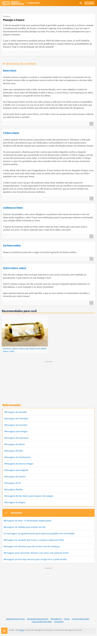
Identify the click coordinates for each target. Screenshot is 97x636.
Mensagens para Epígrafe (16, 469)
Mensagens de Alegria (14, 502)
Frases (66, 618)
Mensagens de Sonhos (15, 476)
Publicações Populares (42, 621)
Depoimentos (56, 618)
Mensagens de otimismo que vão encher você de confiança (32, 545)
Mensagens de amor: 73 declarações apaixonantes (28, 520)
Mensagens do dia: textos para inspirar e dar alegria (28, 495)
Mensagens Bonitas (13, 489)
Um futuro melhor (12, 245)
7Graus (21, 630)
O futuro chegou (11, 132)
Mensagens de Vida (13, 450)
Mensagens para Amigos (16, 431)
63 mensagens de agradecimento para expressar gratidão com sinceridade (39, 532)
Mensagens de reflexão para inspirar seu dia (24, 526)
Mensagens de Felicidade (16, 418)
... (91, 123)
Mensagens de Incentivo (15, 424)
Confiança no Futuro (13, 207)
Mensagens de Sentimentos (17, 456)
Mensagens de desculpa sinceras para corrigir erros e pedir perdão (35, 558)
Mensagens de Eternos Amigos (18, 463)
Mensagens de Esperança (16, 437)
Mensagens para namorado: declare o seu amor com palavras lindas (36, 552)
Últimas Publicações (80, 618)
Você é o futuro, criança (14, 267)
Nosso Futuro (9, 70)
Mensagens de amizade (15, 411)
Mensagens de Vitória (14, 443)
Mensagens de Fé (12, 482)
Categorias (58, 621)
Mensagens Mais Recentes (37, 618)
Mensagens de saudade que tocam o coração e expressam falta (34, 539)
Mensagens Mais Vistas (15, 618)
